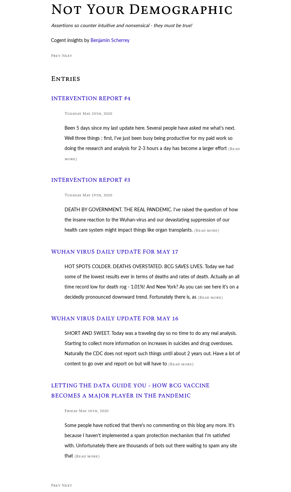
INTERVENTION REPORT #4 (91, 98)
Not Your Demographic (142, 9)
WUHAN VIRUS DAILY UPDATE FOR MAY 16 (114, 318)
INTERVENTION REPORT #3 (90, 180)
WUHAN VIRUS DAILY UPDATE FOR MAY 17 (114, 251)
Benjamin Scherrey (110, 40)
